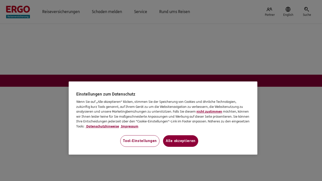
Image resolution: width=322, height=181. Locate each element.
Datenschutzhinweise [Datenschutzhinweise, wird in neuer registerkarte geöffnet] (102, 126)
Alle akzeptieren (180, 141)
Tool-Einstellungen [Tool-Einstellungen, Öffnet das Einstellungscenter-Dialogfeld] (140, 141)
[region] (163, 118)
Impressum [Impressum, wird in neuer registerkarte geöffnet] (129, 126)
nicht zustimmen (209, 112)
